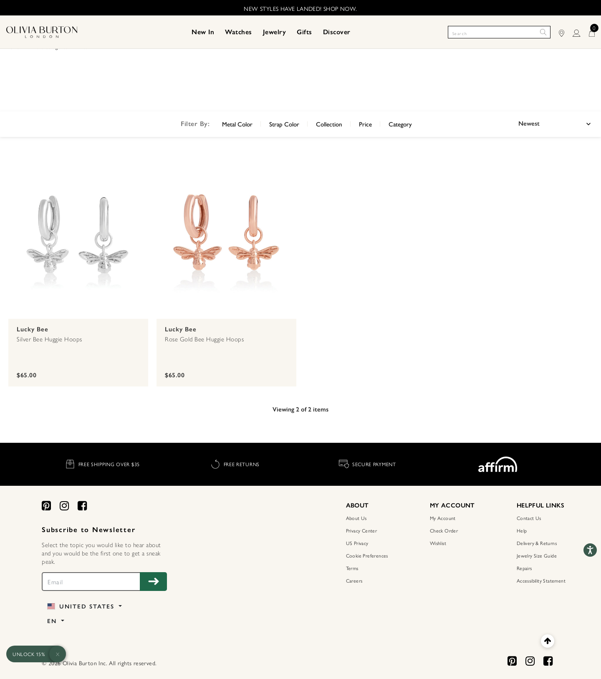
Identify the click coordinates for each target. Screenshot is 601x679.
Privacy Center (361, 530)
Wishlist (438, 543)
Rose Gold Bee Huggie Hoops (204, 338)
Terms (352, 568)
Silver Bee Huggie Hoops (49, 338)
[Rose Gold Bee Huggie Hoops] (226, 237)
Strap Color (284, 123)
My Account (443, 518)
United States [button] (82, 606)
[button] (202, 32)
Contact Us (529, 518)
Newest (529, 123)
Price (365, 123)
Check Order (444, 530)
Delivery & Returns (537, 543)
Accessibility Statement (541, 580)
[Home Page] (41, 31)
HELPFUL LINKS (540, 505)
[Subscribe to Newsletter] (153, 581)
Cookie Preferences (367, 555)
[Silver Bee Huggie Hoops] (78, 237)
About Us (356, 518)
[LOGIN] (580, 32)
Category (400, 123)
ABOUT (357, 505)
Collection (329, 123)
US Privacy (357, 543)
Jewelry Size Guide (537, 555)
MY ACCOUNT (452, 505)
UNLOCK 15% (29, 654)
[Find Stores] (566, 32)
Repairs (524, 568)
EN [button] (53, 621)
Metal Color (237, 123)
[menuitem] (203, 32)
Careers (354, 580)
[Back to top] (547, 641)
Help (522, 530)
